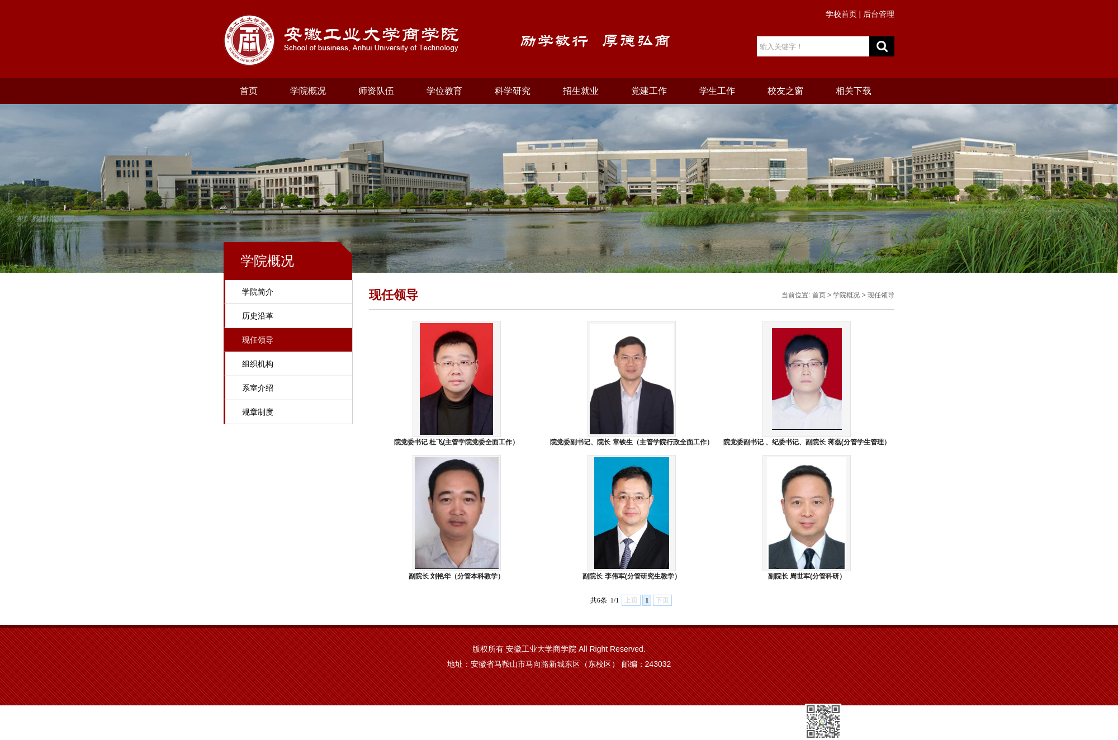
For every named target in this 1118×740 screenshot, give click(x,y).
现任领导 (257, 339)
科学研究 (512, 91)
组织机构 (257, 363)
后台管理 (878, 14)
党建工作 (649, 91)
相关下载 (853, 91)
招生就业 (581, 91)
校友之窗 (785, 91)
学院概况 (308, 91)
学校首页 (841, 14)
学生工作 (717, 91)
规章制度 (257, 411)
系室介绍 (257, 387)
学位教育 (444, 91)
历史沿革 (257, 315)
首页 (249, 91)
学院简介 (257, 291)
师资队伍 (376, 91)
